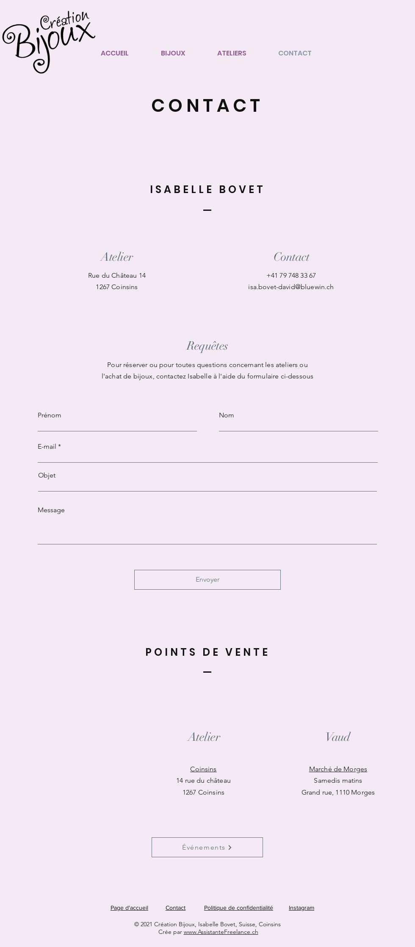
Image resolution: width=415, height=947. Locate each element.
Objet (46, 475)
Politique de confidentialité (238, 907)
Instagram (301, 907)
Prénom (49, 415)
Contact (175, 907)
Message (51, 510)
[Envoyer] (207, 580)
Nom (226, 415)
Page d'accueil (129, 907)
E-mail (47, 446)
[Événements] (207, 847)
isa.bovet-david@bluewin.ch (291, 287)
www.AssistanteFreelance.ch (221, 932)
